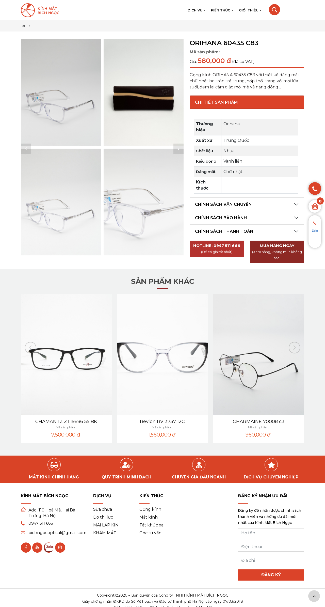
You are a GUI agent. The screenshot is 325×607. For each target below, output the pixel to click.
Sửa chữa (102, 509)
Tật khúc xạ (151, 525)
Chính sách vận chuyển (223, 204)
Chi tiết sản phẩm (216, 102)
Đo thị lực (103, 517)
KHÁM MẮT (104, 533)
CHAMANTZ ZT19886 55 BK (66, 421)
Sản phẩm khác (162, 281)
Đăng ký (271, 574)
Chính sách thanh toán (224, 231)
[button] (26, 149)
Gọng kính (150, 509)
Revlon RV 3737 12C (162, 421)
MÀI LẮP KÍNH (107, 525)
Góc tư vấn (150, 533)
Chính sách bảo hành (221, 217)
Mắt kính (148, 517)
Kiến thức (222, 10)
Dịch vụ (196, 10)
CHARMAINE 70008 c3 (258, 421)
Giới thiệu (250, 10)
